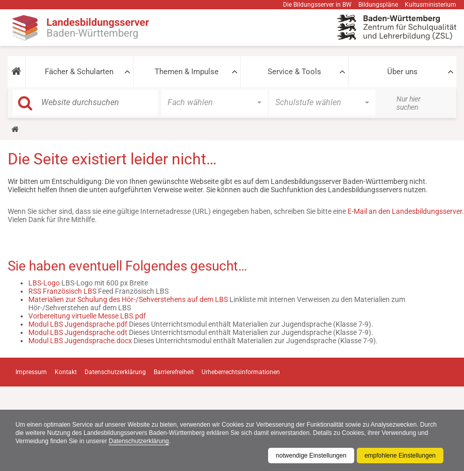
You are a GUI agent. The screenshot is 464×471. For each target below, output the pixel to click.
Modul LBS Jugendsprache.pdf (77, 324)
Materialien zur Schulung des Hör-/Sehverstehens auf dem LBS (128, 299)
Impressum (31, 372)
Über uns (402, 71)
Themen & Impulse (187, 71)
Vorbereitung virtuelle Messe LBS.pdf (87, 316)
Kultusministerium (430, 4)
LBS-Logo (44, 283)
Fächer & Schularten (79, 71)
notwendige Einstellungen (311, 455)
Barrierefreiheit (174, 372)
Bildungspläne (378, 4)
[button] (16, 71)
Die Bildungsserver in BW (317, 4)
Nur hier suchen (408, 103)
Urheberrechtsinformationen (241, 372)
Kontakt (66, 372)
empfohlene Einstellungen (400, 455)
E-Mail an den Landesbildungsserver (404, 211)
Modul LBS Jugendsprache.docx (80, 341)
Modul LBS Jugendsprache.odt (77, 332)
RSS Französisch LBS (62, 291)
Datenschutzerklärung (139, 441)
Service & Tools (294, 71)
